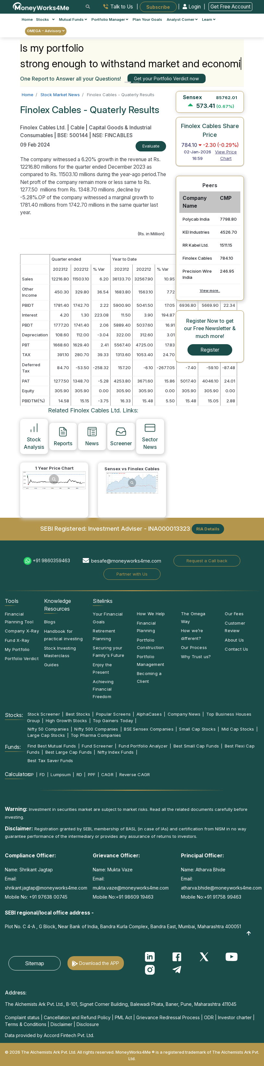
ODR (209, 1017)
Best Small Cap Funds (196, 745)
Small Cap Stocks (197, 729)
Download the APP (99, 963)
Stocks (45, 19)
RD (79, 774)
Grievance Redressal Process (168, 1017)
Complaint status (22, 1017)
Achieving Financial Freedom (103, 689)
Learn (208, 19)
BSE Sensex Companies (148, 729)
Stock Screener (44, 714)
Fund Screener (97, 745)
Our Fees (234, 613)
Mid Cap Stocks (238, 729)
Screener (121, 436)
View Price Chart (226, 155)
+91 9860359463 (51, 560)
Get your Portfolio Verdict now (166, 78)
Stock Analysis (34, 436)
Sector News (150, 436)
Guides (51, 664)
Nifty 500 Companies (96, 729)
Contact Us (236, 649)
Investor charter (235, 1017)
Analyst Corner (182, 19)
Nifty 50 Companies (48, 729)
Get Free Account (230, 7)
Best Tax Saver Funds (50, 760)
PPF (92, 774)
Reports (63, 436)
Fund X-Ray (17, 640)
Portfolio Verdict (22, 658)
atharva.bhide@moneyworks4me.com (221, 887)
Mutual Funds (73, 19)
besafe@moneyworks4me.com (126, 561)
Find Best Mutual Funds (52, 745)
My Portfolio (17, 649)
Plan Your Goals (147, 19)
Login (192, 7)
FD (42, 774)
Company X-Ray (22, 630)
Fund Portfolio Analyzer (143, 745)
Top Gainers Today (113, 720)
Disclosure (88, 1024)
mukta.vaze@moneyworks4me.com (131, 887)
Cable (77, 127)
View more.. (210, 290)
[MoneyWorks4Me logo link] (41, 6)
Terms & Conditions (25, 1024)
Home (27, 19)
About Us (234, 640)
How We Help (151, 613)
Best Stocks (78, 714)
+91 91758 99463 (222, 897)
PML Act (123, 1017)
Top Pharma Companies (96, 735)
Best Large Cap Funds (68, 752)
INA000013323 (169, 528)
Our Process (194, 647)
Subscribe (158, 6)
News (92, 436)
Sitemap (34, 963)
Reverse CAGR (134, 774)
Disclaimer (61, 1024)
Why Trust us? (196, 656)
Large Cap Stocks (46, 735)
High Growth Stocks (66, 720)
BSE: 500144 (72, 135)
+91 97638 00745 (47, 897)
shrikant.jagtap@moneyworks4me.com (46, 887)
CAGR (107, 774)
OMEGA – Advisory (46, 31)
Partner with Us (132, 574)
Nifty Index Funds (116, 752)
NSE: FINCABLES (112, 135)
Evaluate (151, 146)
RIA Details (208, 528)
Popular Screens (113, 714)
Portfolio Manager (109, 19)
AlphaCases (149, 714)
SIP (31, 774)
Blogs (49, 621)
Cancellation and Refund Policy (77, 1017)
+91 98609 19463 (134, 897)
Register (209, 350)
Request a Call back (206, 560)
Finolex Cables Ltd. (43, 127)
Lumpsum (61, 774)
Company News (184, 714)
